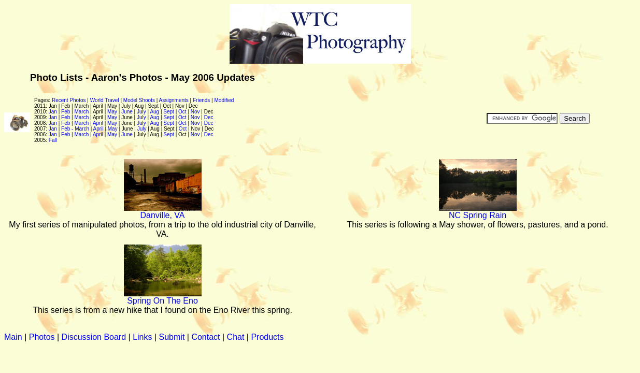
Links (142, 337)
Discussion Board (94, 337)
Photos (42, 337)
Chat (236, 337)
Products (267, 337)
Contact (205, 337)
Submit (172, 337)
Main (13, 337)
